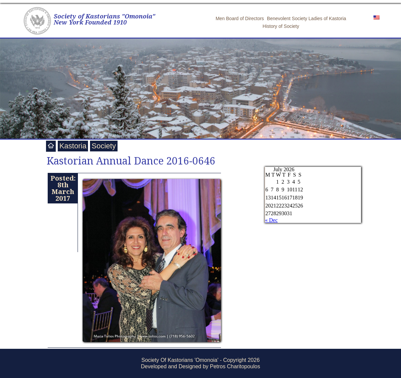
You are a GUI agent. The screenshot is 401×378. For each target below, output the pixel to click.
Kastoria (73, 146)
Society (104, 146)
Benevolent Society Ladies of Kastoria (306, 18)
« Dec (271, 220)
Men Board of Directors (240, 18)
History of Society (281, 26)
